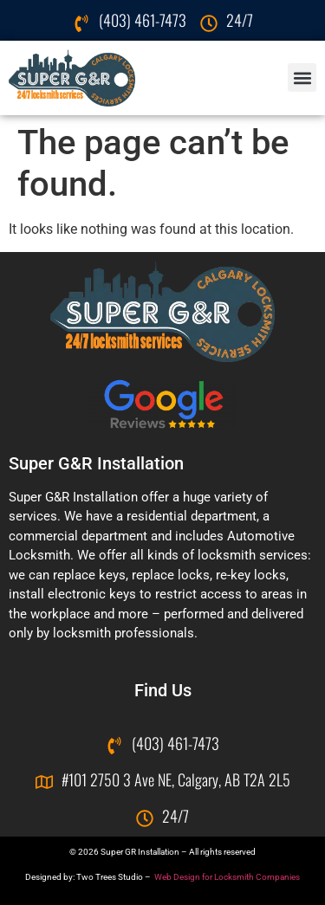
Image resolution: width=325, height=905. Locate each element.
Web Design (177, 877)
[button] (302, 77)
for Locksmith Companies (251, 877)
